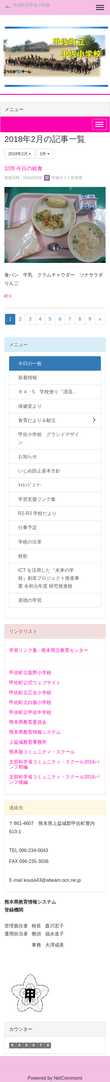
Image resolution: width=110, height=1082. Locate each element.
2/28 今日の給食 (23, 168)
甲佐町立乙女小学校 (30, 692)
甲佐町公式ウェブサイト (35, 682)
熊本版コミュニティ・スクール (42, 751)
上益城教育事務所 (28, 742)
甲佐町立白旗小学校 (30, 702)
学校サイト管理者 (63, 177)
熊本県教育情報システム (35, 732)
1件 (45, 153)
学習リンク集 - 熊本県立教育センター (48, 650)
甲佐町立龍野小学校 (30, 672)
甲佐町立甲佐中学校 (30, 712)
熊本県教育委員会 (28, 722)
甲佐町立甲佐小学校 (31, 5)
